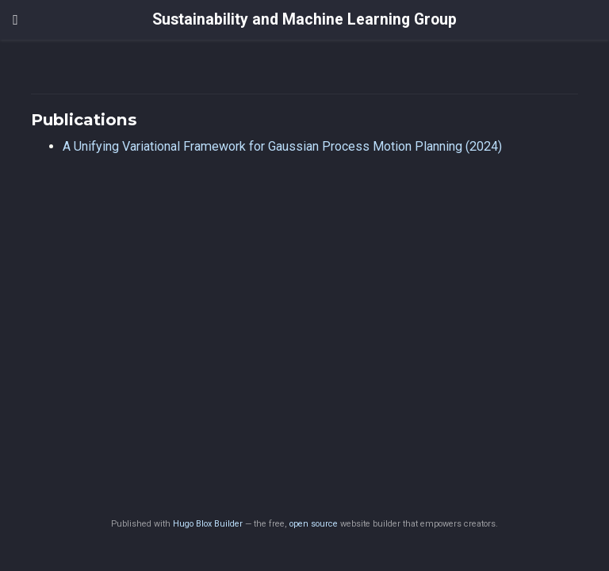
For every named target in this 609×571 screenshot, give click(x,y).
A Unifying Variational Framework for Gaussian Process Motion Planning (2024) (282, 146)
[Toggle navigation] (15, 20)
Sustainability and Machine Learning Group (304, 19)
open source (313, 524)
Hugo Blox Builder (208, 524)
